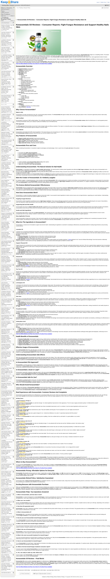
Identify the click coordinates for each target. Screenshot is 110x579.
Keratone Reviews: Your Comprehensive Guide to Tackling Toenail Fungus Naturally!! (6, 536)
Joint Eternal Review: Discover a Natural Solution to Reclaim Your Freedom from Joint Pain (6, 74)
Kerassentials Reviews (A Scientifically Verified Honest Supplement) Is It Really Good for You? (6, 393)
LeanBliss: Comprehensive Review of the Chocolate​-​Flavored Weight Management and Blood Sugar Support (6, 444)
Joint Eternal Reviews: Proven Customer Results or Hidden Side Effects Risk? (6, 467)
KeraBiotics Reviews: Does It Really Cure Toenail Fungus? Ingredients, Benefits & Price (6, 418)
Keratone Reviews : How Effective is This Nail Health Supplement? (6, 459)
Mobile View (103, 2)
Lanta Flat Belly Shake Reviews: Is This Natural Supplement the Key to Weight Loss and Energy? (6, 371)
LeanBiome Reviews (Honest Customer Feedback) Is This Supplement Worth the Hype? (6, 117)
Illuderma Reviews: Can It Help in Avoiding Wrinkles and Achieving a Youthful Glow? (6, 28)
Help (108, 2)
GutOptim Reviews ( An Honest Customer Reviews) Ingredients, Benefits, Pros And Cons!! (6, 519)
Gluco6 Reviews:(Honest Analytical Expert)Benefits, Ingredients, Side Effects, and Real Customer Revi (5, 226)
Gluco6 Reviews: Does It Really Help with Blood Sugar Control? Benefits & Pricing (6, 363)
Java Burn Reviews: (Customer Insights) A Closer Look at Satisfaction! (6, 324)
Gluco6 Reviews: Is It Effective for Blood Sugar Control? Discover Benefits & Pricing (6, 310)
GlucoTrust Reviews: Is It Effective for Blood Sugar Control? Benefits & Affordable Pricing (6, 410)
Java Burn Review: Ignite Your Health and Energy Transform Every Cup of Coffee (6, 50)
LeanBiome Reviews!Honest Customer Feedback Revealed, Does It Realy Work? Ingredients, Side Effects (6, 126)
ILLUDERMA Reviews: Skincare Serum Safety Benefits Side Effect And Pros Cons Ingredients (6, 58)
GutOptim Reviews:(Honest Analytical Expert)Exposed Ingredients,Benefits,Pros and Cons (7, 251)
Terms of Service (57, 576)
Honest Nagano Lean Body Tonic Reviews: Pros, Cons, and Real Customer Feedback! (6, 474)
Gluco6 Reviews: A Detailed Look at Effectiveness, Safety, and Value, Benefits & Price (6, 208)
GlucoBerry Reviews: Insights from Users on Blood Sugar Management (6, 386)
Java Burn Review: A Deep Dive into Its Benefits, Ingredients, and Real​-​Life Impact (6, 35)
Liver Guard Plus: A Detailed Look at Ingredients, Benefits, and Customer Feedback (6, 158)
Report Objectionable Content (42, 573)
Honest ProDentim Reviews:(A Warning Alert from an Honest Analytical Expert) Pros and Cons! (6, 109)
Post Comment (24, 573)
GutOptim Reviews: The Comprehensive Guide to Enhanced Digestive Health (6, 347)
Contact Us (44, 576)
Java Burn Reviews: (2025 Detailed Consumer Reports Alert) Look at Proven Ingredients (6, 550)
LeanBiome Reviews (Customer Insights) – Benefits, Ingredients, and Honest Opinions (6, 294)
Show (12, 15)
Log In (98, 2)
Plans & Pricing (50, 576)
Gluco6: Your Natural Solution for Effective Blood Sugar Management (6, 497)
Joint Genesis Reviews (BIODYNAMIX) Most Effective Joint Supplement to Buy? (6, 244)
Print (107, 5)
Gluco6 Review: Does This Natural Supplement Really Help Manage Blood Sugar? (6, 82)
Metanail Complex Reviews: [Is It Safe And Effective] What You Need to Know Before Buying (6, 135)
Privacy (62, 576)
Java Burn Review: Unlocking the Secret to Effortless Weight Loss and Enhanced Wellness (6, 378)
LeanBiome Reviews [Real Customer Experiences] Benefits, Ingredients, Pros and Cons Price (6, 42)
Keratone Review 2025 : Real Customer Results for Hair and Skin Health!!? (6, 201)
